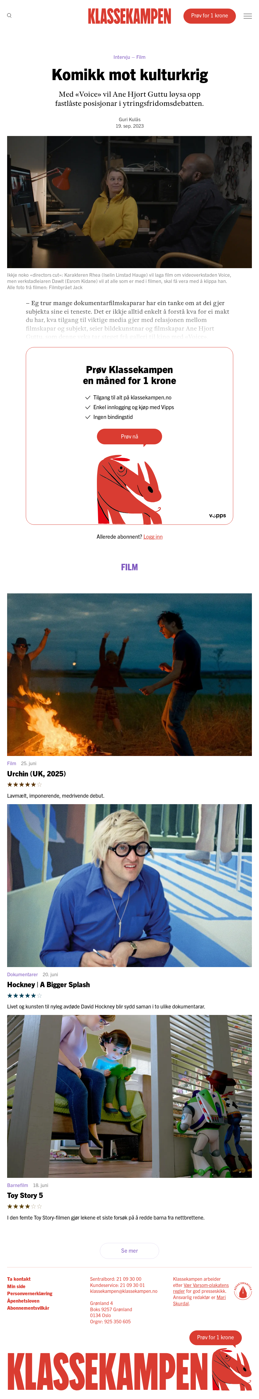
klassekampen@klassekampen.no (123, 1291)
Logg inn (153, 536)
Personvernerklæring (29, 1293)
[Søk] (9, 16)
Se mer (129, 1250)
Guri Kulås (129, 119)
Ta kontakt (19, 1279)
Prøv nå (129, 436)
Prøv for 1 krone (209, 15)
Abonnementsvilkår (28, 1308)
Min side (16, 1286)
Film (141, 57)
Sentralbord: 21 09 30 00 (115, 1279)
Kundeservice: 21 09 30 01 (117, 1285)
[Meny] (248, 16)
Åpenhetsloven (23, 1301)
